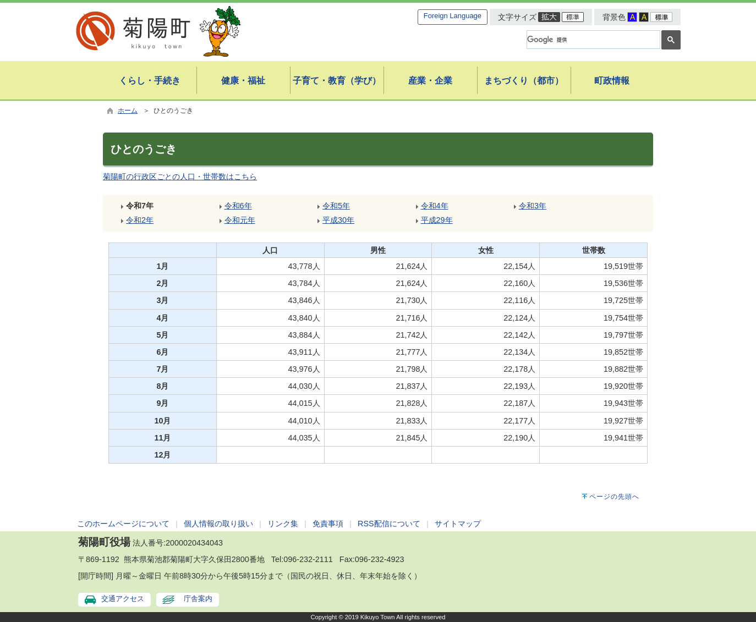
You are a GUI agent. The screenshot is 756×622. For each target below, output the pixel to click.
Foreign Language (452, 16)
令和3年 (532, 205)
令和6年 (238, 205)
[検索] (592, 40)
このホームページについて (123, 523)
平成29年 (437, 220)
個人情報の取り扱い (218, 523)
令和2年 (140, 220)
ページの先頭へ (614, 496)
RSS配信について (389, 523)
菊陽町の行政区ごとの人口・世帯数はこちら (180, 176)
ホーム (128, 110)
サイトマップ (458, 523)
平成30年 (338, 220)
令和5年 (336, 205)
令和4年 (434, 205)
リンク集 (282, 523)
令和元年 (239, 220)
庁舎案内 (198, 599)
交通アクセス (122, 599)
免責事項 (328, 523)
